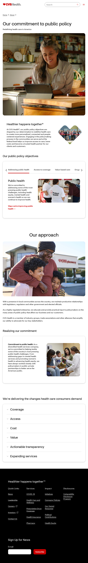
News (10, 493)
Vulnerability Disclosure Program (68, 495)
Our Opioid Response (49, 506)
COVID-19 (30, 493)
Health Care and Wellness (33, 500)
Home (6, 15)
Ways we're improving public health (20, 207)
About (13, 15)
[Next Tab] (81, 170)
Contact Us (12, 518)
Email (10, 544)
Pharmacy (30, 522)
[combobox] (62, 4)
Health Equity (50, 522)
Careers (12, 505)
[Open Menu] (83, 4)
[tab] (20, 170)
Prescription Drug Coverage (33, 508)
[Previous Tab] (6, 170)
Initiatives (49, 493)
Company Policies (52, 499)
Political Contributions (50, 514)
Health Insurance (33, 516)
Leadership (13, 499)
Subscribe (39, 549)
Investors (13, 511)
